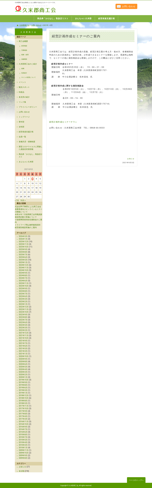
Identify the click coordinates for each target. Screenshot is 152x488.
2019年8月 (23, 385)
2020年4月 (23, 369)
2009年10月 (24, 453)
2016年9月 (23, 427)
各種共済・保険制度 (27, 142)
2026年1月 (23, 239)
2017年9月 (23, 411)
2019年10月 (24, 380)
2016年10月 (24, 424)
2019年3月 (23, 390)
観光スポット (24, 87)
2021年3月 (23, 351)
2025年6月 (23, 257)
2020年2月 (23, 374)
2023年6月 (23, 296)
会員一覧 (22, 137)
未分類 (21, 471)
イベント (22, 82)
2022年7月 (23, 320)
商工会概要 (23, 41)
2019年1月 (23, 393)
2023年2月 (23, 301)
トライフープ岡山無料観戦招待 (27, 225)
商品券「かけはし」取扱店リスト (30, 155)
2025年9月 (23, 249)
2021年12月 (24, 333)
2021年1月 (23, 354)
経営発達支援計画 (26, 132)
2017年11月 (24, 406)
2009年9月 (23, 455)
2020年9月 (23, 359)
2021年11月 (24, 335)
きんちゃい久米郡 (26, 162)
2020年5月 (23, 367)
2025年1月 (23, 262)
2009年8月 (23, 458)
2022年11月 (24, 309)
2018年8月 (23, 401)
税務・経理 (25, 55)
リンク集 (22, 102)
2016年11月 (24, 421)
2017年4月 (23, 416)
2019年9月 (23, 382)
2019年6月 (23, 388)
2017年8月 (23, 414)
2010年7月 (23, 437)
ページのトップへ (136, 480)
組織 (22, 68)
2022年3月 (23, 328)
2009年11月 (24, 450)
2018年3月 (23, 403)
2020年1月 (23, 377)
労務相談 (24, 50)
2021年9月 (23, 341)
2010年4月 (23, 442)
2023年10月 (24, 286)
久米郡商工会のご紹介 (28, 64)
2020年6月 (23, 364)
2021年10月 (24, 338)
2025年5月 (23, 260)
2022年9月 (23, 315)
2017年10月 (24, 408)
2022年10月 (24, 312)
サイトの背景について (28, 77)
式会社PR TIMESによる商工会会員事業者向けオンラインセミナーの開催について (28, 209)
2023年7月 (23, 294)
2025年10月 (24, 247)
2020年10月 (24, 356)
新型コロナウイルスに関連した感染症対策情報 (30, 148)
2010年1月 (23, 448)
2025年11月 (24, 244)
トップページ (24, 117)
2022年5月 (23, 325)
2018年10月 (24, 398)
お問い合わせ (128, 6)
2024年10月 (24, 270)
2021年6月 (23, 346)
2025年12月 (24, 241)
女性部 (21, 127)
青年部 (21, 122)
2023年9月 (23, 288)
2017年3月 (23, 419)
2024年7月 (23, 278)
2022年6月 (23, 322)
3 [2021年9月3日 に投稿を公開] (32, 178)
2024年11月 (24, 268)
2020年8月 (23, 361)
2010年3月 (23, 445)
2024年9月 (23, 273)
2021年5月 (23, 348)
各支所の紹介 (24, 97)
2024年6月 (23, 281)
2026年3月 (23, 236)
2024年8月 (23, 275)
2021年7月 (23, 343)
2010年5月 (23, 440)
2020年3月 (23, 372)
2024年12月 (24, 265)
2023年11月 (24, 283)
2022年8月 (23, 317)
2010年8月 (23, 434)
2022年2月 (23, 330)
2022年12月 (24, 307)
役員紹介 (24, 73)
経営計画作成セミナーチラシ (63, 122)
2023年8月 (23, 291)
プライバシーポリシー (28, 107)
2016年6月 (23, 432)
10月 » (23, 200)
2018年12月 (24, 395)
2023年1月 (23, 304)
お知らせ (130, 159)
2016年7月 (23, 429)
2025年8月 (23, 252)
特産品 (21, 92)
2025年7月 (23, 255)
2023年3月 (23, 299)
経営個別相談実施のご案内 (26, 227)
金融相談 (24, 59)
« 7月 (17, 200)
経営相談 (24, 46)
